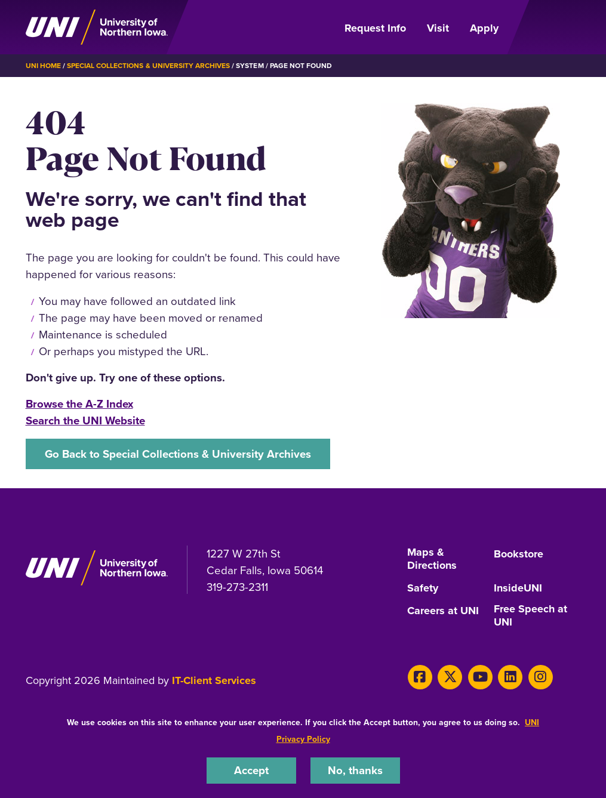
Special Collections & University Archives (148, 65)
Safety (422, 588)
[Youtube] (480, 677)
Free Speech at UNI (530, 616)
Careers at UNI (443, 611)
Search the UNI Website (85, 420)
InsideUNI (518, 588)
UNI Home (43, 65)
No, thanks (355, 770)
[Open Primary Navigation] (546, 27)
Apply (484, 28)
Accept (251, 770)
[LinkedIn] (510, 677)
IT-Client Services (214, 680)
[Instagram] (540, 677)
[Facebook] (420, 677)
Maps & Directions (432, 559)
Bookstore (518, 554)
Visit (438, 28)
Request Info (375, 28)
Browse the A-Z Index (79, 404)
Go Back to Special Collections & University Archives (178, 454)
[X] (450, 677)
